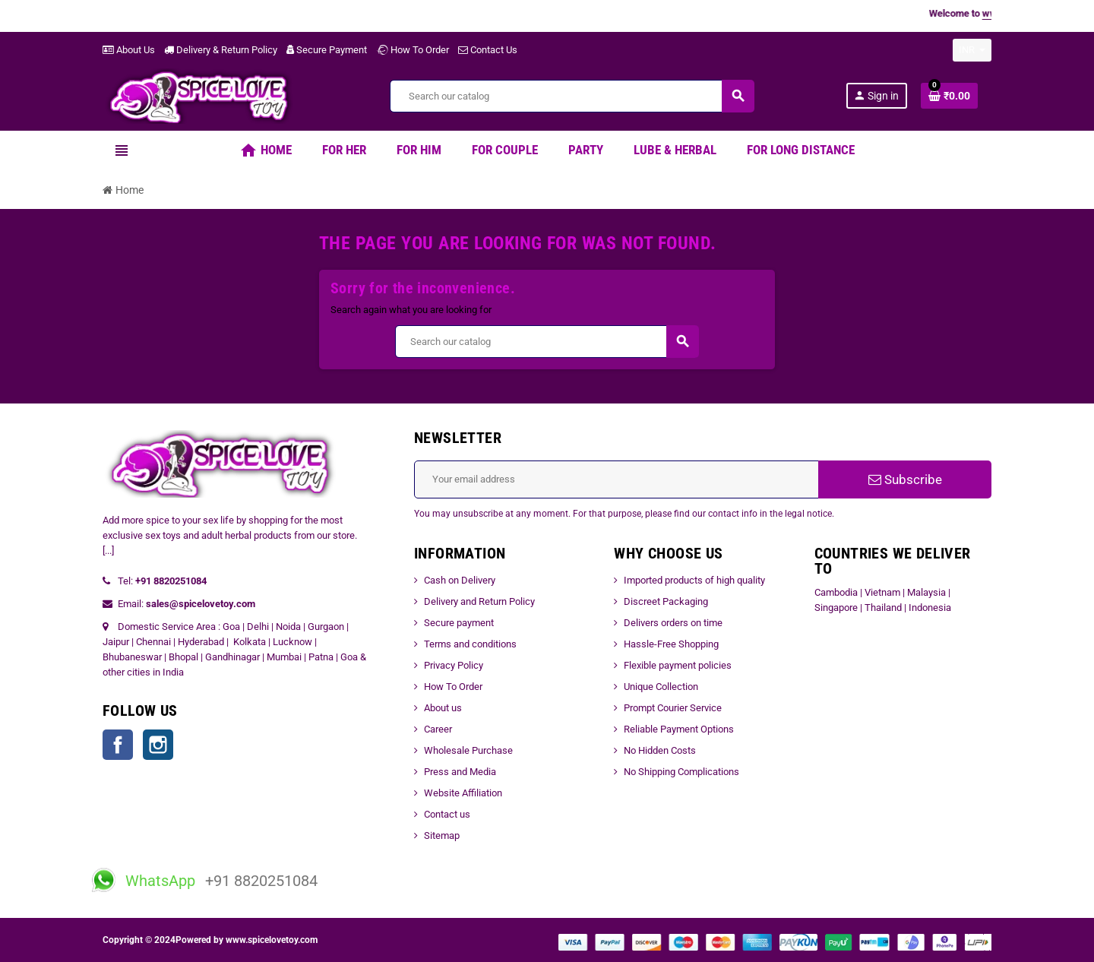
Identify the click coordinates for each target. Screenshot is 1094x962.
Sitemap (442, 835)
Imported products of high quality (694, 580)
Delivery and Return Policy (479, 601)
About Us (129, 49)
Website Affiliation (463, 793)
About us (443, 708)
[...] (108, 550)
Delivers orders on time (673, 622)
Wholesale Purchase (468, 750)
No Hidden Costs (660, 750)
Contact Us (487, 49)
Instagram (158, 744)
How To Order (412, 49)
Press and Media (460, 771)
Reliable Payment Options (679, 729)
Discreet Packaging (666, 601)
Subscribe (905, 479)
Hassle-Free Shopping (671, 644)
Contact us (447, 814)
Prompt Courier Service (673, 708)
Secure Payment (326, 49)
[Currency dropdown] (972, 50)
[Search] (572, 96)
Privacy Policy (453, 665)
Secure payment (459, 622)
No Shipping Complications (681, 771)
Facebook (118, 744)
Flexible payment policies (678, 665)
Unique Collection (661, 686)
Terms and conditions (470, 644)
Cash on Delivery (459, 580)
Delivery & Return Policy (220, 49)
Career (438, 729)
